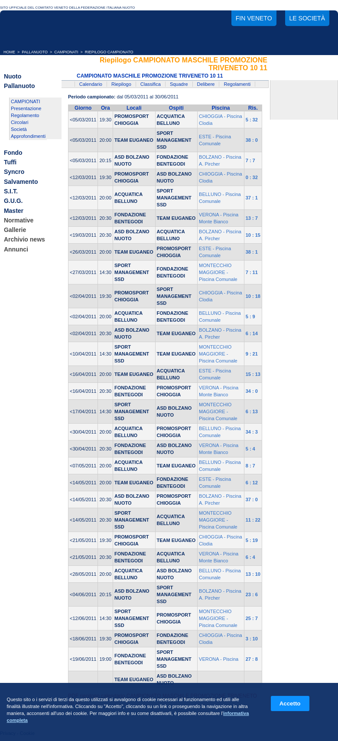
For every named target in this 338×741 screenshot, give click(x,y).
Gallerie (15, 229)
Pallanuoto (19, 86)
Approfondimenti (28, 136)
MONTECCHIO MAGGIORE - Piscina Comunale (218, 272)
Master (13, 210)
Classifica (150, 84)
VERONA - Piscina (218, 659)
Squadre (179, 84)
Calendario (90, 84)
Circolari (19, 122)
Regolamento (25, 115)
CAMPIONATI (66, 52)
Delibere (206, 84)
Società (19, 129)
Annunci (16, 249)
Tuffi (10, 162)
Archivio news (24, 239)
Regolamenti (237, 84)
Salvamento (21, 181)
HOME (9, 52)
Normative (18, 220)
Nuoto (12, 76)
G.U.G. (13, 201)
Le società (307, 18)
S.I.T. (11, 191)
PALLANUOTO (35, 52)
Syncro (14, 172)
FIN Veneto (254, 18)
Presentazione (26, 108)
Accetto (290, 703)
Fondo (13, 152)
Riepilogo (121, 84)
